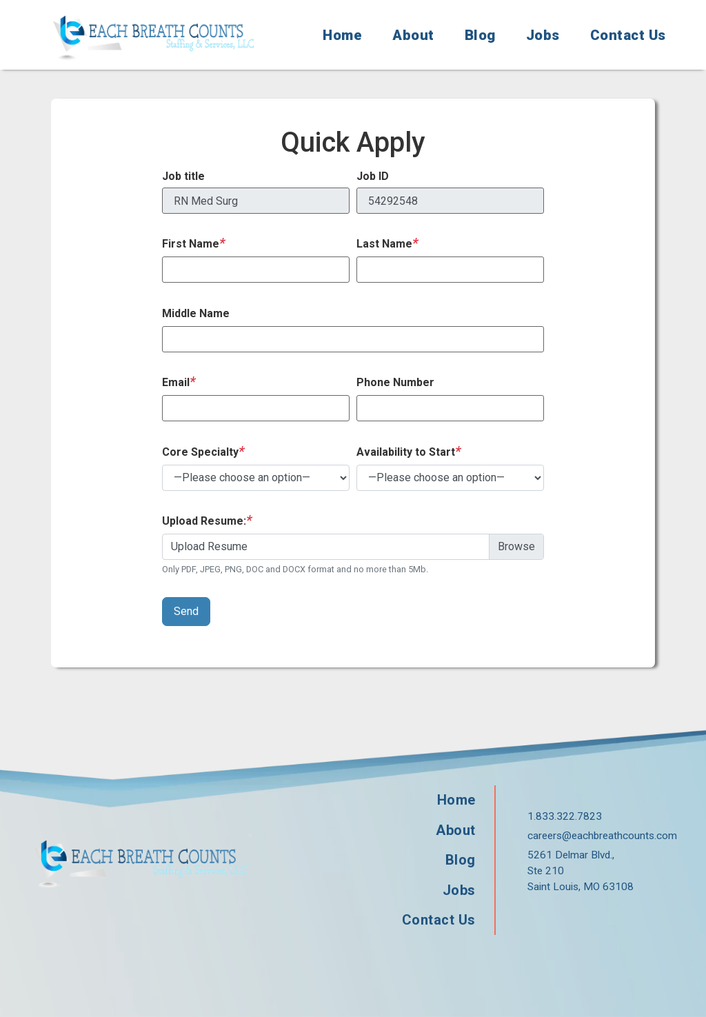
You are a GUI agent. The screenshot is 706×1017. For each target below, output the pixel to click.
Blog (480, 35)
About (413, 35)
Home (342, 35)
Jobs (543, 35)
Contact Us (628, 35)
